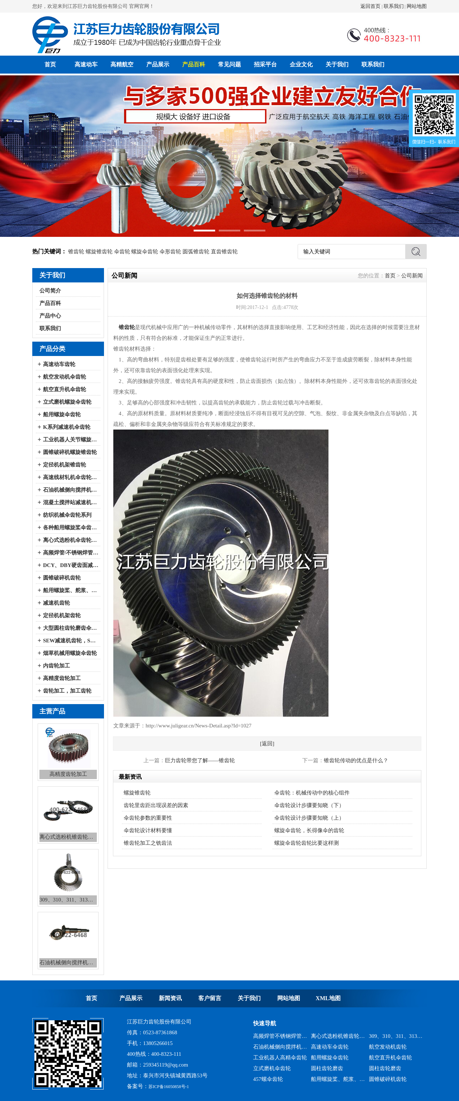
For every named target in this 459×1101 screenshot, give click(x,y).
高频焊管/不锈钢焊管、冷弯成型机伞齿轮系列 (71, 553)
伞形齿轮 (170, 251)
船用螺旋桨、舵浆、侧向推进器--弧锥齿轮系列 (71, 590)
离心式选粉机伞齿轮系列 (71, 540)
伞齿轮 (122, 251)
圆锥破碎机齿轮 (62, 578)
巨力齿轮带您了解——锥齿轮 (200, 760)
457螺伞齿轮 (268, 1079)
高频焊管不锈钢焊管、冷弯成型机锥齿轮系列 (280, 1036)
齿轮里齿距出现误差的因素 (156, 805)
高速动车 (86, 64)
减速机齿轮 (56, 603)
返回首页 (370, 6)
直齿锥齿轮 (224, 251)
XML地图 (328, 998)
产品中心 (50, 316)
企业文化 (301, 64)
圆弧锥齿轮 (196, 251)
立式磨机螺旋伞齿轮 (67, 402)
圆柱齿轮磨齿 (327, 1068)
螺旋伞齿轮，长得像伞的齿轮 (309, 830)
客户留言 (209, 998)
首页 (50, 64)
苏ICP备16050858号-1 (168, 1086)
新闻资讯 (170, 998)
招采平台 (265, 64)
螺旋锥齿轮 (99, 251)
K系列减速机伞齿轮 (66, 427)
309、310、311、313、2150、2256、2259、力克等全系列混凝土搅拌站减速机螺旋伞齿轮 (396, 1036)
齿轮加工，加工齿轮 (67, 691)
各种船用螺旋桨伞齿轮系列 (71, 527)
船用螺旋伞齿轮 (62, 414)
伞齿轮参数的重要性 (148, 818)
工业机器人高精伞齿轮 (280, 1057)
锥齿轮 (76, 251)
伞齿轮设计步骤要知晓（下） (309, 805)
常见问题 (229, 64)
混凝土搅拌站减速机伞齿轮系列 (71, 502)
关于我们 (337, 64)
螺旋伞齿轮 (144, 251)
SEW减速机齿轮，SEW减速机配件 (71, 640)
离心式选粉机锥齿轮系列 (338, 1036)
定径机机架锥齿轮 (64, 465)
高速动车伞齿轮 (330, 1047)
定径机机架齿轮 (62, 615)
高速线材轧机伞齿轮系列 (71, 477)
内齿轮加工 (56, 666)
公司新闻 (412, 275)
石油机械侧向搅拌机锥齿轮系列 (280, 1047)
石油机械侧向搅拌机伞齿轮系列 (71, 490)
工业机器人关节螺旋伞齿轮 (71, 439)
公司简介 (50, 291)
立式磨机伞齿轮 (272, 1068)
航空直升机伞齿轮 (64, 389)
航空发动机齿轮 (388, 1047)
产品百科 (193, 64)
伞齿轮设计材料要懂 (148, 830)
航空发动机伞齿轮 (64, 377)
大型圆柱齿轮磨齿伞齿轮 (71, 628)
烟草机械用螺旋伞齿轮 (70, 653)
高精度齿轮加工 (62, 678)
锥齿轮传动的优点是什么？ (356, 760)
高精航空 (121, 64)
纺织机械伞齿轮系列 (67, 515)
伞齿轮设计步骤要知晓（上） (309, 818)
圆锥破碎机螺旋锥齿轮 (70, 452)
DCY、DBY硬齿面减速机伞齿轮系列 (71, 565)
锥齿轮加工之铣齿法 (148, 843)
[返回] (267, 743)
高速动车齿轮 (59, 364)
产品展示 (157, 64)
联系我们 (394, 6)
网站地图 (417, 6)
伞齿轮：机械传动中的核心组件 (312, 793)
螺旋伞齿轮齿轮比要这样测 (306, 843)
